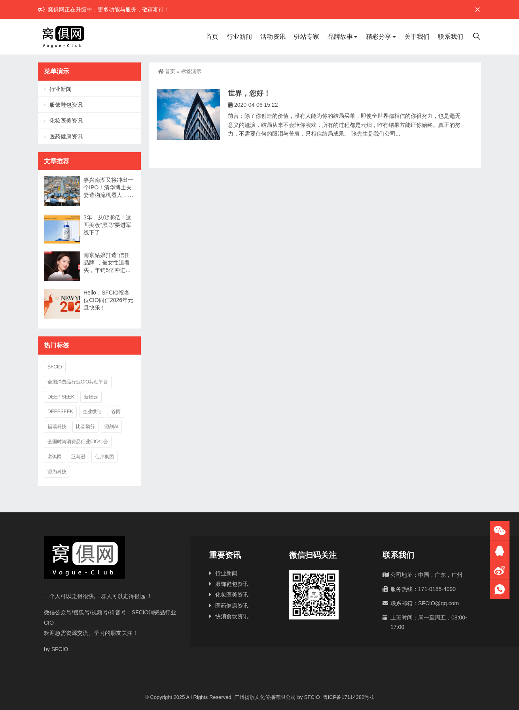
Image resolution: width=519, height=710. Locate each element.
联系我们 (450, 36)
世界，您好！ (249, 93)
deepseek (60, 411)
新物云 (91, 397)
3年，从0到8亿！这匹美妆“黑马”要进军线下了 (107, 225)
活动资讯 (273, 36)
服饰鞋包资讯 (66, 105)
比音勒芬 (85, 426)
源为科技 (56, 471)
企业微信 (92, 411)
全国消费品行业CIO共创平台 (77, 382)
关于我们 (417, 36)
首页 (212, 36)
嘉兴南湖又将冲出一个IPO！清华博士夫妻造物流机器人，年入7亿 (108, 188)
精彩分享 (378, 36)
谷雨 (116, 411)
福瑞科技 (56, 426)
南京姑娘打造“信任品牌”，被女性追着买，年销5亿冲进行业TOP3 (107, 263)
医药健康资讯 (66, 136)
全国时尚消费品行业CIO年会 (77, 441)
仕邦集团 (104, 456)
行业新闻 (239, 36)
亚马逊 (78, 456)
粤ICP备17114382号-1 (347, 697)
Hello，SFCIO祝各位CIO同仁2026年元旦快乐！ (108, 300)
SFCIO (54, 367)
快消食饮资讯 (231, 616)
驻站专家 (306, 36)
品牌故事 (340, 36)
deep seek (60, 397)
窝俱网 (54, 456)
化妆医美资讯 (66, 120)
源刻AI (111, 426)
